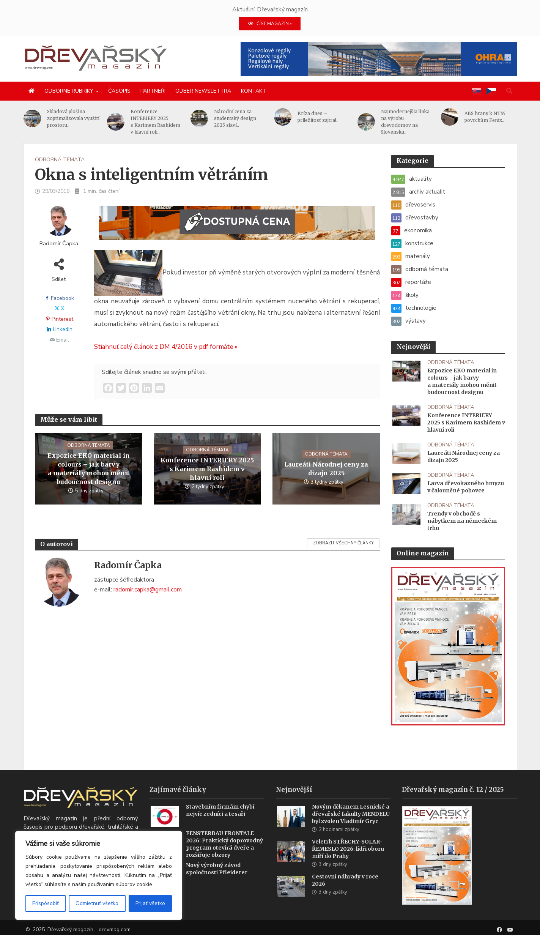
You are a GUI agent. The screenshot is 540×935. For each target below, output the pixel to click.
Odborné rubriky (68, 91)
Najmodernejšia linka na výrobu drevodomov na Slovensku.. (409, 122)
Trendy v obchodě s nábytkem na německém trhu (462, 520)
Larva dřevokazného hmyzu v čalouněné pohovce (465, 487)
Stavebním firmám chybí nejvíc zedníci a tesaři (220, 818)
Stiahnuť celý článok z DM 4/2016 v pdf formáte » (166, 346)
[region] (98, 875)
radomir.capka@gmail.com (147, 589)
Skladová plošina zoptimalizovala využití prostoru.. (77, 118)
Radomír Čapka (58, 243)
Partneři (152, 91)
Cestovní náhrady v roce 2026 (345, 888)
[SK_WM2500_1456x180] (237, 227)
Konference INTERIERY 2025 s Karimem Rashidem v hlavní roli (207, 468)
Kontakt (253, 91)
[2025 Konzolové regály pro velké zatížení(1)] (379, 58)
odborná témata (60, 159)
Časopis (119, 91)
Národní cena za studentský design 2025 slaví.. (239, 118)
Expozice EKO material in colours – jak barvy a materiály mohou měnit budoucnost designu (88, 469)
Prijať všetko (150, 903)
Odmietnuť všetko (97, 903)
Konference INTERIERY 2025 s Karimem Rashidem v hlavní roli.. (159, 122)
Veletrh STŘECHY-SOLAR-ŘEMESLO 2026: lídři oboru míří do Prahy (348, 856)
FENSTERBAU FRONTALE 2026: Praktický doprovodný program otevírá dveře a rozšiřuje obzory (224, 851)
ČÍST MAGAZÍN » (270, 23)
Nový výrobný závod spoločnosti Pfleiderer (216, 876)
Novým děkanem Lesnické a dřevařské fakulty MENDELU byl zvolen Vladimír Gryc (351, 821)
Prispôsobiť (45, 903)
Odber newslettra (203, 91)
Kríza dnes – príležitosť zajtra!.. (321, 116)
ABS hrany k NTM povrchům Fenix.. (488, 116)
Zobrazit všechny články (343, 543)
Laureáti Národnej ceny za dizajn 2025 (326, 468)
